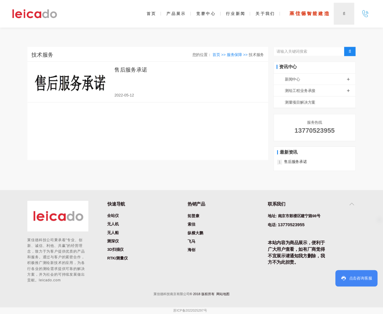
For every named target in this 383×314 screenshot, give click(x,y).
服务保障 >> (238, 54)
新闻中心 (320, 79)
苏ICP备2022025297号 (190, 311)
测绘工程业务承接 (320, 90)
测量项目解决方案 (300, 102)
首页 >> (219, 54)
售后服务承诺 (130, 70)
